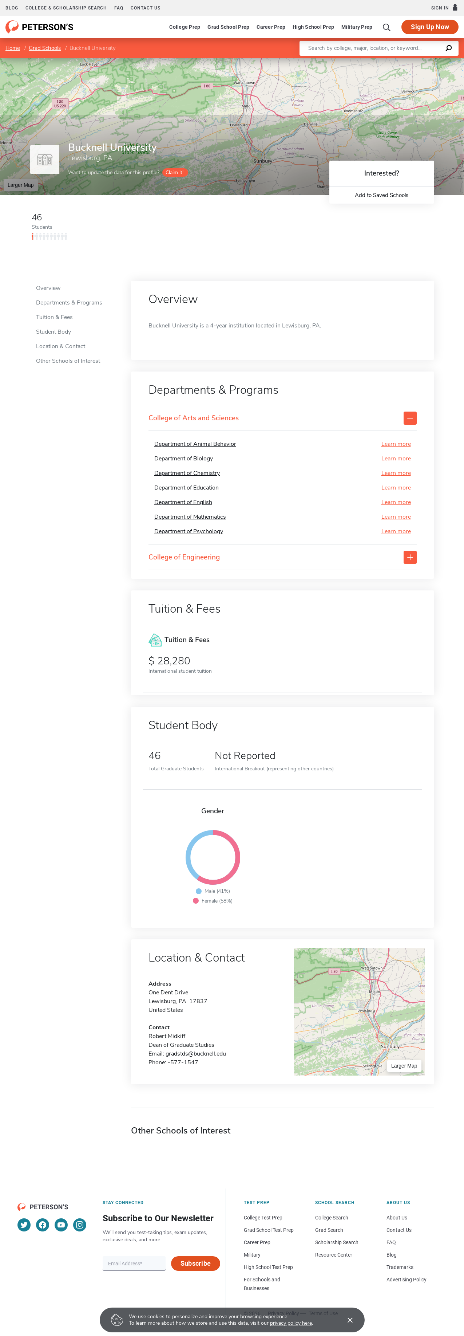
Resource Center (333, 1255)
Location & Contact (60, 346)
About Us (396, 1218)
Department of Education (186, 488)
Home (12, 48)
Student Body (53, 332)
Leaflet (379, 62)
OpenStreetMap (415, 62)
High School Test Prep (268, 1267)
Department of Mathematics (190, 517)
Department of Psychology (188, 531)
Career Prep (271, 27)
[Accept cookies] (345, 1320)
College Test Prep (263, 1218)
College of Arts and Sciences (193, 418)
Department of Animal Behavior (195, 444)
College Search (331, 1218)
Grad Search (329, 1230)
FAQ (118, 8)
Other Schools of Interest (68, 361)
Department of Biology (183, 459)
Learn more (396, 444)
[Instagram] (79, 1224)
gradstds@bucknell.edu (196, 1054)
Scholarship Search (336, 1242)
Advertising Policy (406, 1279)
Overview (48, 288)
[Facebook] (42, 1224)
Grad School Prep (228, 27)
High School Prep (313, 27)
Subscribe (196, 1263)
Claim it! (174, 172)
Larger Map (21, 185)
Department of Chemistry (187, 473)
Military (252, 1255)
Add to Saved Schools (381, 195)
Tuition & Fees (54, 317)
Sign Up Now (430, 27)
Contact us (145, 8)
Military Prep (356, 27)
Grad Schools (45, 48)
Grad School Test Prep (269, 1230)
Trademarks (399, 1267)
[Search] (387, 27)
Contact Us (399, 1230)
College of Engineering (184, 557)
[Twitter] (24, 1224)
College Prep (184, 27)
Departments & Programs (69, 303)
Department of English (183, 502)
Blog (11, 8)
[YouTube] (61, 1224)
